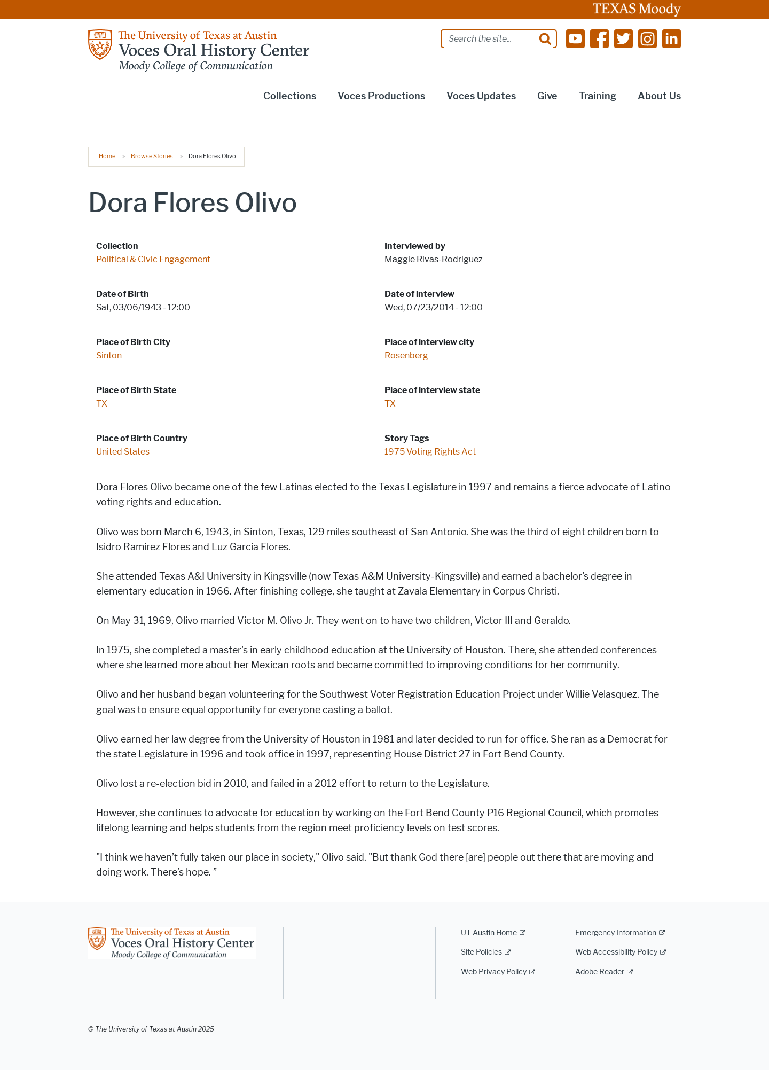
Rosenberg (406, 355)
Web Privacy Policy (494, 972)
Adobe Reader (599, 972)
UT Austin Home (489, 933)
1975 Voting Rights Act (430, 452)
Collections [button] (289, 96)
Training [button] (597, 96)
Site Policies (481, 952)
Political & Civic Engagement (153, 259)
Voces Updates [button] (481, 96)
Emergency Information (615, 933)
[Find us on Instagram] (647, 38)
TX (101, 404)
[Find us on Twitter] (623, 38)
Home (107, 156)
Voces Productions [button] (381, 96)
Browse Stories (152, 156)
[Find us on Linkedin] (671, 38)
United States (123, 452)
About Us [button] (659, 96)
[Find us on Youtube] (575, 38)
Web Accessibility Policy (616, 952)
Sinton (109, 355)
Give (547, 96)
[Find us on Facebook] (599, 38)
